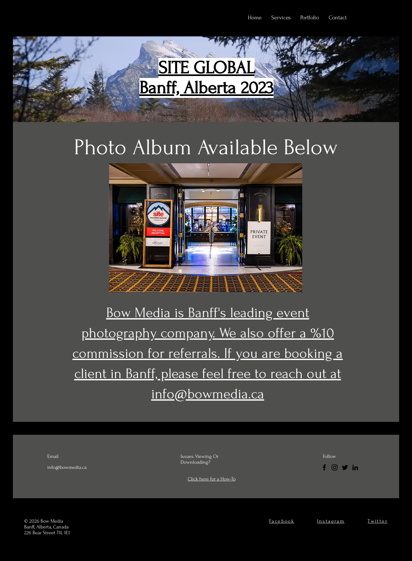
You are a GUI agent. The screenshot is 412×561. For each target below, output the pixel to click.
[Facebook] (324, 467)
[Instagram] (335, 467)
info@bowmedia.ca (67, 467)
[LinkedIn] (355, 467)
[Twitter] (345, 467)
